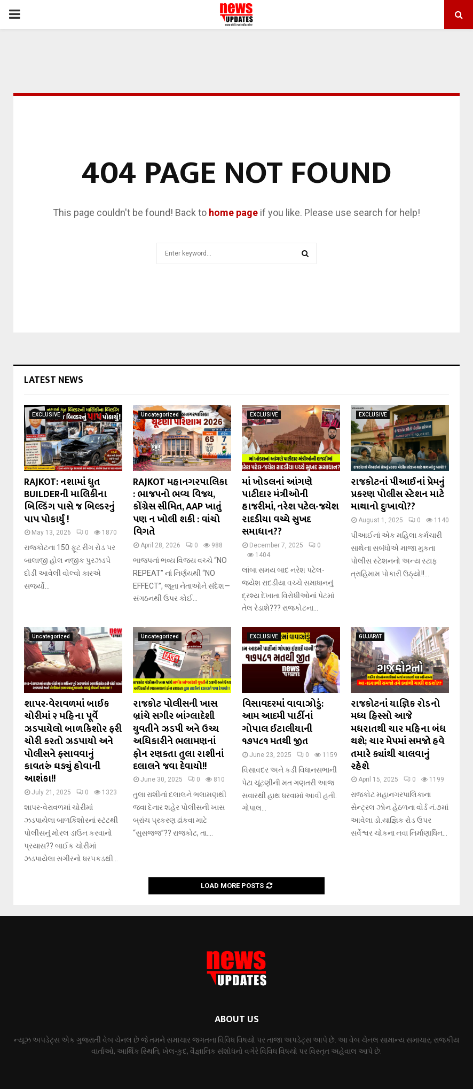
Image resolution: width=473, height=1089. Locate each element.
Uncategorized (160, 415)
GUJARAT (370, 636)
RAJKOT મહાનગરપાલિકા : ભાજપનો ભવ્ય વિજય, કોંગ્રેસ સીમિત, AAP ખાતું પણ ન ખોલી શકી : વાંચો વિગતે (180, 507)
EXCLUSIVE (46, 415)
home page (233, 212)
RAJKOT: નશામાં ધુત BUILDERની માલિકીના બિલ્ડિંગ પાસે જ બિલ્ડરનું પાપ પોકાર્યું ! (69, 501)
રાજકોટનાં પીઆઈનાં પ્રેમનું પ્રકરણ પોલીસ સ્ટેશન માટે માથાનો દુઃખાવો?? (398, 494)
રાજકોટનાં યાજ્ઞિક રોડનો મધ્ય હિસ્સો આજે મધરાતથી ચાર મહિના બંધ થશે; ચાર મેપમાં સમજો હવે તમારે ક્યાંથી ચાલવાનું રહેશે (398, 735)
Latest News (53, 380)
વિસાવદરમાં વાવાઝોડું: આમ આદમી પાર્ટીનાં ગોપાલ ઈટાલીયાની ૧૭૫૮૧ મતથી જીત (283, 723)
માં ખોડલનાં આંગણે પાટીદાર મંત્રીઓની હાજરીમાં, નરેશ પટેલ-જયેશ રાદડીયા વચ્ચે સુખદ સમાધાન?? (290, 507)
